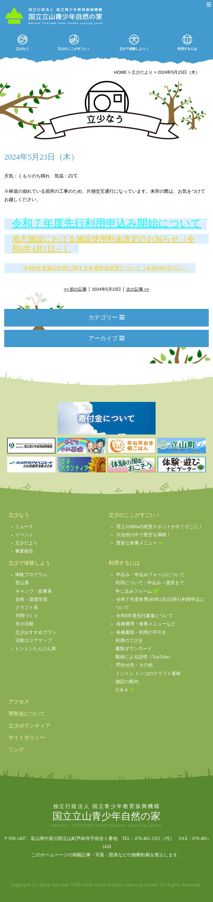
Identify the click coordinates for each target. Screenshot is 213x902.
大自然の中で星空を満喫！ (143, 534)
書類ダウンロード (133, 648)
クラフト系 (26, 607)
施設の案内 (126, 681)
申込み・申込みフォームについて (150, 574)
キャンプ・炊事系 (33, 591)
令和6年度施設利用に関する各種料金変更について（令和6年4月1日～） (106, 268)
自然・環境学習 (31, 599)
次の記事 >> (137, 289)
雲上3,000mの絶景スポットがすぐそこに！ (159, 526)
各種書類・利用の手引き (141, 632)
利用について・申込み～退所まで (149, 582)
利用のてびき (129, 640)
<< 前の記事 (75, 289)
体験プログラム (31, 574)
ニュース (24, 526)
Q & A (121, 689)
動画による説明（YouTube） (144, 656)
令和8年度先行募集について (144, 615)
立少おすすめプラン (35, 632)
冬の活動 (24, 623)
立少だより (26, 543)
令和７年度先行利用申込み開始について (106, 223)
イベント (24, 534)
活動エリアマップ (33, 640)
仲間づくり (26, 615)
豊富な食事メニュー (136, 543)
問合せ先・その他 (134, 665)
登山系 (22, 582)
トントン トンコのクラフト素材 (148, 673)
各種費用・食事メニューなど (145, 623)
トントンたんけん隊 (35, 648)
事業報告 (24, 551)
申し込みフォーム (133, 591)
